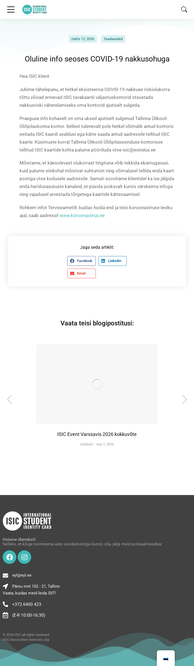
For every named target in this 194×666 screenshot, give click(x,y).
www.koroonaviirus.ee (82, 215)
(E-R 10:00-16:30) (28, 615)
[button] (81, 261)
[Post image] (96, 384)
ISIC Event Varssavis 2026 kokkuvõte (97, 434)
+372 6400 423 (26, 604)
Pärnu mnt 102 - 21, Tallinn (36, 586)
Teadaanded (113, 39)
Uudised (86, 444)
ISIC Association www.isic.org (26, 640)
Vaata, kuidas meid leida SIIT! (29, 593)
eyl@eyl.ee (21, 575)
